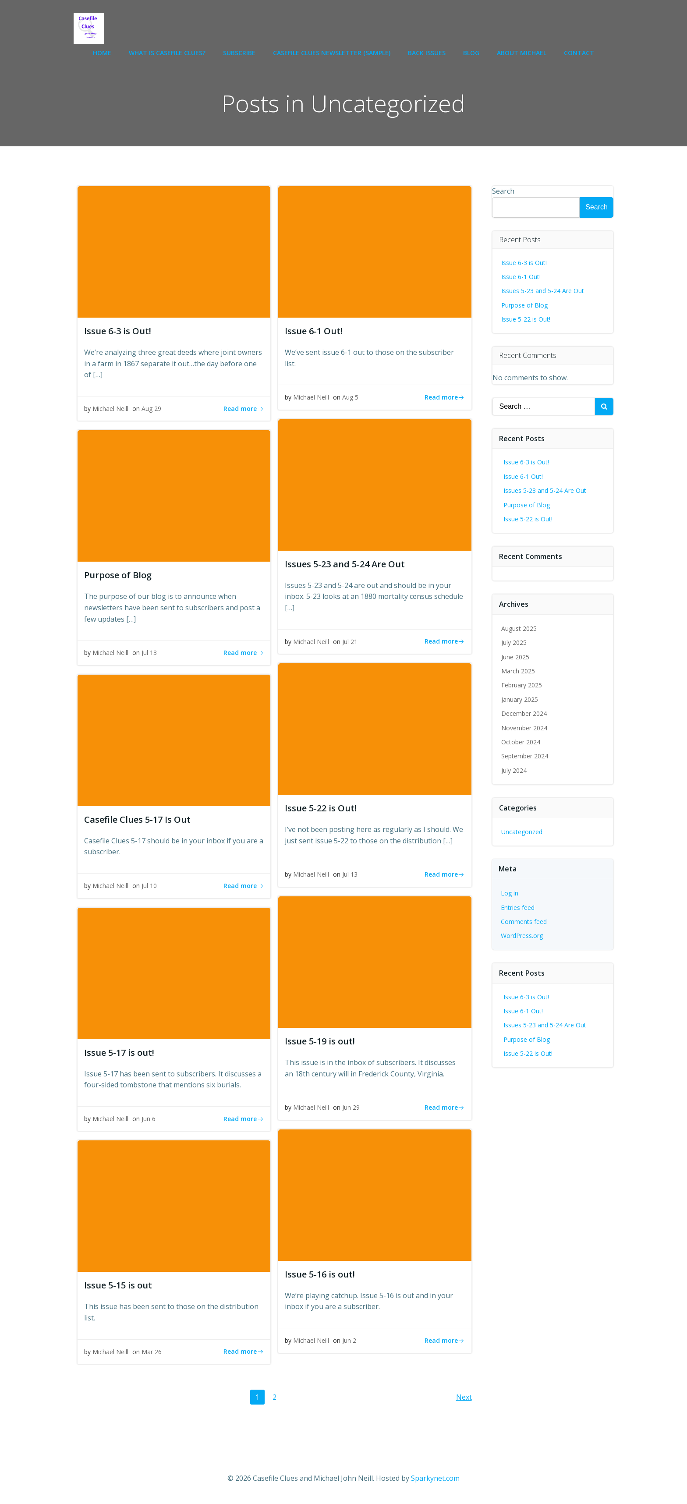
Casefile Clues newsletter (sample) (331, 53)
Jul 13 (149, 652)
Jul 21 (350, 641)
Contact (579, 53)
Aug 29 (151, 408)
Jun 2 (349, 1340)
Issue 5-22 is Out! (525, 319)
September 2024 (524, 756)
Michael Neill (110, 408)
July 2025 (514, 642)
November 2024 (524, 728)
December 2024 (524, 713)
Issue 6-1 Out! (521, 276)
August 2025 (519, 628)
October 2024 (520, 742)
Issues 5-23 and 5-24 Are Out (542, 291)
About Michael (521, 53)
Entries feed (518, 907)
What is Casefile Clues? (167, 53)
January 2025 (519, 699)
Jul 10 (149, 885)
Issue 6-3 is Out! (524, 262)
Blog (471, 53)
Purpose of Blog (524, 305)
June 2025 (515, 657)
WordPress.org (522, 935)
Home (102, 53)
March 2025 (518, 671)
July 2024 (514, 770)
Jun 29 (351, 1107)
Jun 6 (149, 1119)
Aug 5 (350, 397)
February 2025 (521, 685)
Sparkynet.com (435, 1478)
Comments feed (524, 921)
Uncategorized (521, 832)
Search (503, 191)
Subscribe (239, 53)
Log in (509, 893)
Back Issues (427, 53)
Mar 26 (152, 1352)
